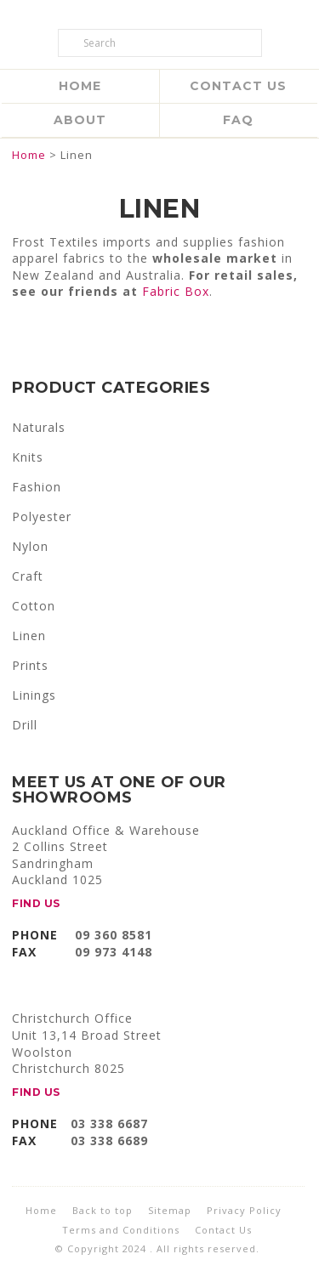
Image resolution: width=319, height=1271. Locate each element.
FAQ (238, 120)
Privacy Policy (244, 1210)
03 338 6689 (109, 1140)
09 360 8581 (113, 935)
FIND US (36, 903)
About (80, 120)
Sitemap (169, 1210)
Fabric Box (175, 291)
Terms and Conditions (120, 1229)
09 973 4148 (113, 952)
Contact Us (238, 86)
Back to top (102, 1210)
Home (80, 86)
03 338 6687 (109, 1123)
